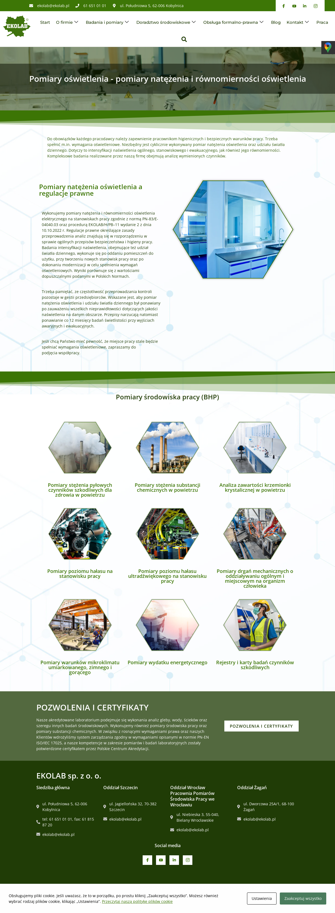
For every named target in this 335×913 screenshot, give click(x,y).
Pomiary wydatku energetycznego (167, 662)
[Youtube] (161, 860)
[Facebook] (147, 860)
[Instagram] (187, 860)
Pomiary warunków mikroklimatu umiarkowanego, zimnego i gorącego (79, 667)
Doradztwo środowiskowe (166, 22)
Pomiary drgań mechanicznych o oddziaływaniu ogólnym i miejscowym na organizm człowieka (255, 578)
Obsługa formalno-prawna (233, 22)
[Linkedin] (174, 860)
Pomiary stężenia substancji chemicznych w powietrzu (167, 487)
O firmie (67, 22)
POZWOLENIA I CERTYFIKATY (268, 726)
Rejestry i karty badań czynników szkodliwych (255, 665)
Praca (322, 22)
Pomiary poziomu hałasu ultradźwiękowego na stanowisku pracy (167, 576)
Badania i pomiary (107, 22)
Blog (276, 22)
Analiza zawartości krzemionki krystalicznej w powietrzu (255, 487)
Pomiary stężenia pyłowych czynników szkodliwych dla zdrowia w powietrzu (80, 490)
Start (45, 22)
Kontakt (298, 22)
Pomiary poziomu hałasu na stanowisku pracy (80, 573)
